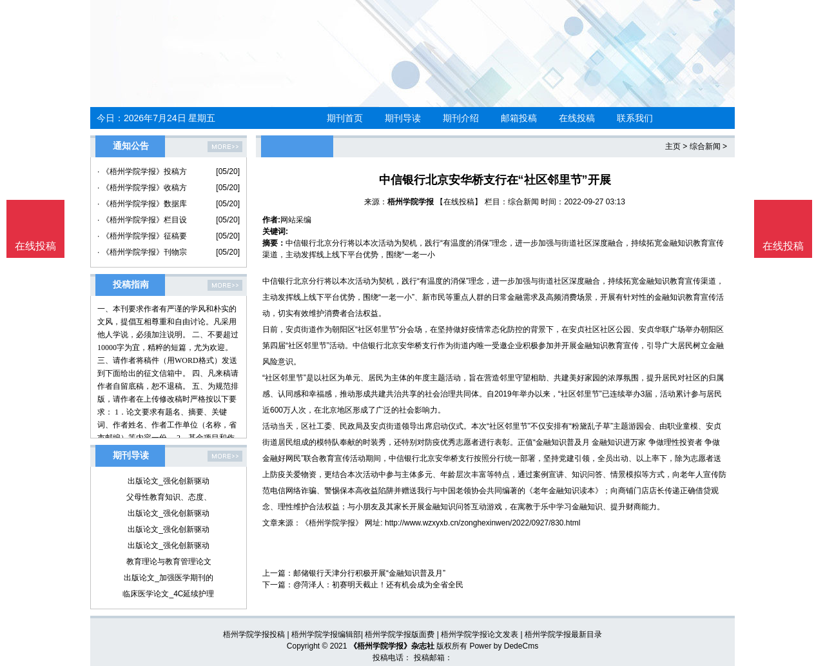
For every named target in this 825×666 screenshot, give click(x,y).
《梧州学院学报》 (332, 522)
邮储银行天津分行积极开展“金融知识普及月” (369, 573)
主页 (673, 146)
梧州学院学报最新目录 (563, 634)
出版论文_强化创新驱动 (168, 480)
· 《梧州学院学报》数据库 (142, 203)
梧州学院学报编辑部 (326, 634)
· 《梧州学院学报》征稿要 (142, 235)
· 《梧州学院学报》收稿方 (142, 187)
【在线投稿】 (459, 201)
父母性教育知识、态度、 (168, 497)
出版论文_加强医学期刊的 (168, 577)
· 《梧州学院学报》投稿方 (142, 171)
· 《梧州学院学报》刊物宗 (142, 252)
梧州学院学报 (410, 201)
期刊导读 (403, 118)
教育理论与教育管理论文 (168, 561)
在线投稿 (577, 118)
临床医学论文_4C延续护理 (168, 593)
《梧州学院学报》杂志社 (391, 646)
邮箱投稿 (519, 118)
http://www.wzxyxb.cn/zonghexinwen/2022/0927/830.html (483, 522)
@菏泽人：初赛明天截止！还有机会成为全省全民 (378, 584)
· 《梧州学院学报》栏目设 (142, 219)
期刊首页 (345, 118)
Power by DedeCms (503, 646)
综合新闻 (705, 146)
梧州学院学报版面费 (399, 634)
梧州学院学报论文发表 (479, 634)
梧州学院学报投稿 (254, 634)
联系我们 (635, 118)
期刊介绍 (461, 118)
